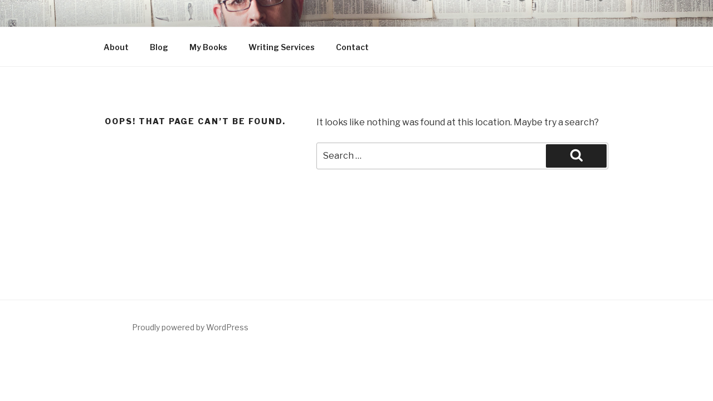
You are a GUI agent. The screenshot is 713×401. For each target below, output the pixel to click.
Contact (352, 47)
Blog (159, 47)
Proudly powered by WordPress (190, 327)
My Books (208, 47)
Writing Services (281, 47)
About (116, 47)
